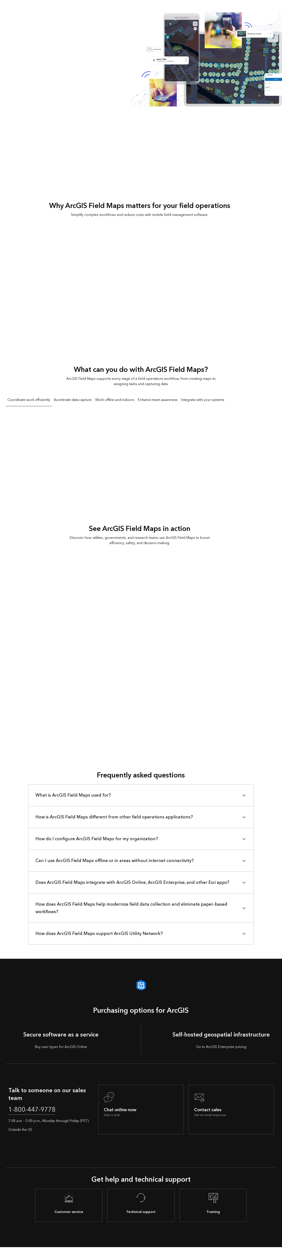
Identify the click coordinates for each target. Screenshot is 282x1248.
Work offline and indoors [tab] (114, 400)
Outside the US (20, 1130)
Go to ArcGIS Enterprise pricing (221, 1047)
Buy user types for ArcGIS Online (61, 1047)
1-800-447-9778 (35, 1110)
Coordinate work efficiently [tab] (28, 400)
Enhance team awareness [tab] (158, 400)
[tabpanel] (141, 456)
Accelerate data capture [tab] (73, 400)
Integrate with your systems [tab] (202, 400)
